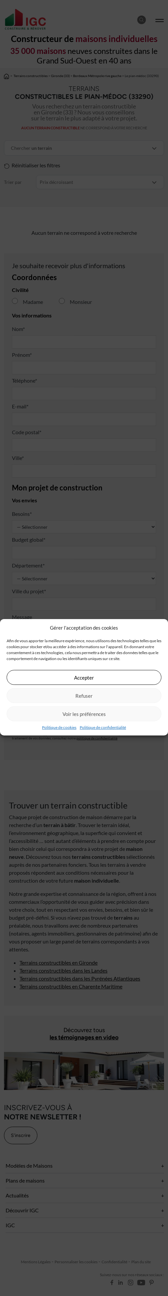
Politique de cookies (59, 727)
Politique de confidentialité (103, 727)
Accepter (84, 677)
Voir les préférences (84, 714)
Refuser (84, 695)
